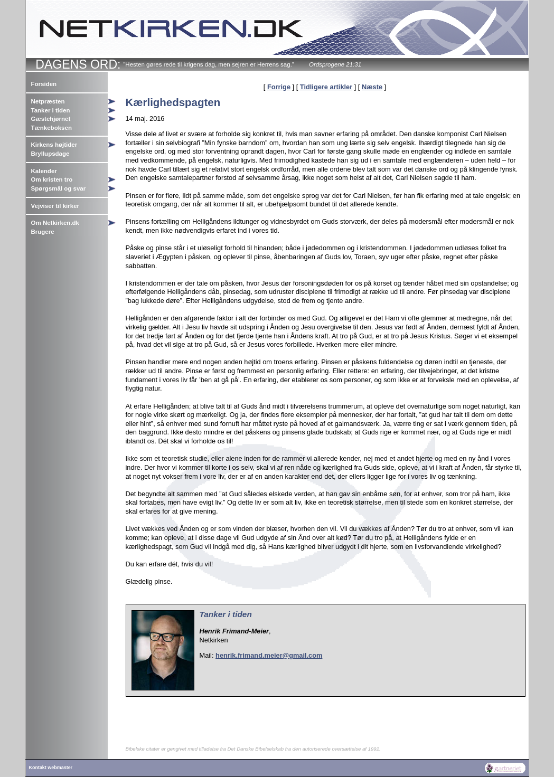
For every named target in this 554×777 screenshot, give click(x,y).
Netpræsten (48, 101)
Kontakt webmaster (51, 767)
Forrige (278, 87)
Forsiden (44, 84)
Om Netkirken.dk (55, 223)
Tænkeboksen (51, 128)
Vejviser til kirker (55, 206)
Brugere (42, 232)
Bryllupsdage (50, 153)
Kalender (44, 171)
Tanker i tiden (50, 110)
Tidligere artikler (326, 87)
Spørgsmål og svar (58, 188)
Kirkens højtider (54, 144)
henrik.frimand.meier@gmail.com (268, 655)
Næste (372, 87)
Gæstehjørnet (51, 119)
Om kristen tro (52, 179)
